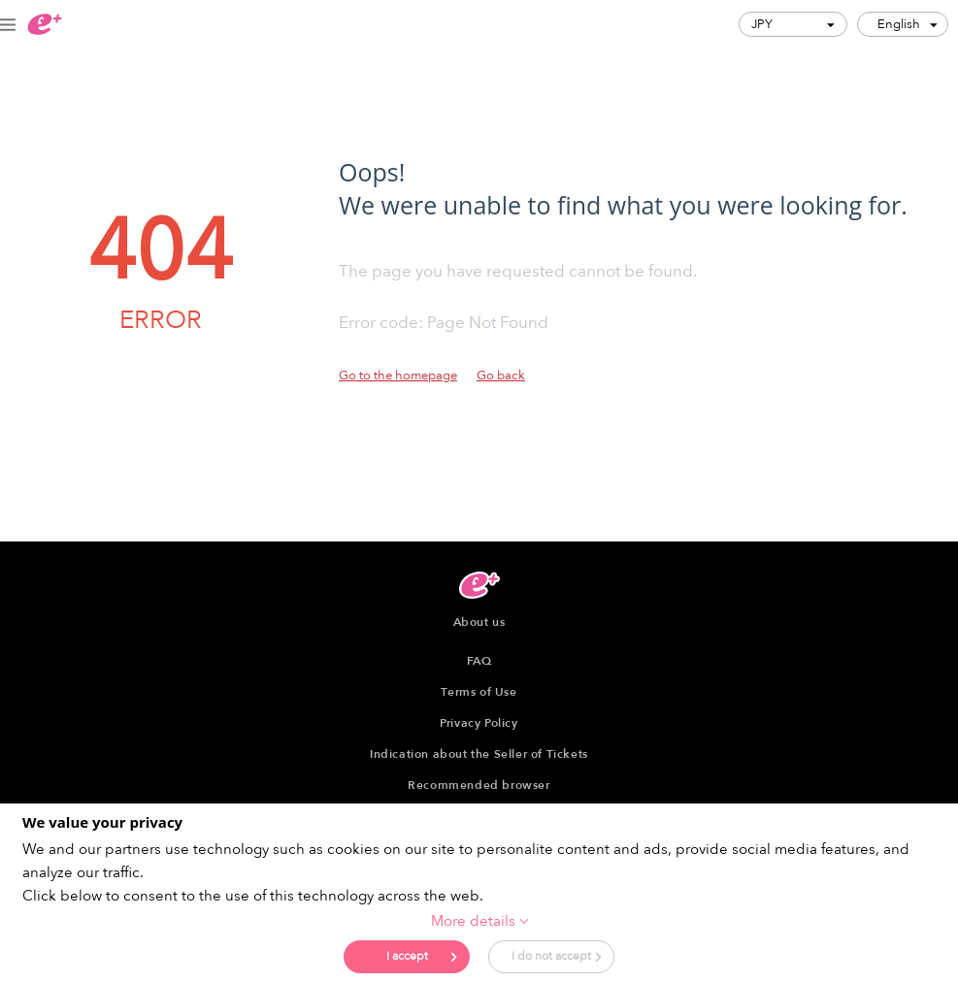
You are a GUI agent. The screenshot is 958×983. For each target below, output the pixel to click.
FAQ (479, 661)
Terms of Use (478, 692)
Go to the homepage (398, 375)
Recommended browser (478, 785)
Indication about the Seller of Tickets (479, 754)
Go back (501, 375)
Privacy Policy (478, 723)
